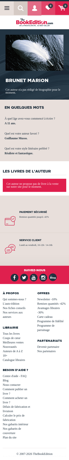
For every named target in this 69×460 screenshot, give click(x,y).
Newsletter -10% (47, 299)
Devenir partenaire (48, 346)
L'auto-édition (11, 303)
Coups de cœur (11, 338)
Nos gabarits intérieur (15, 424)
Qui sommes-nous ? (14, 299)
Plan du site (10, 437)
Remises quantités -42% (51, 303)
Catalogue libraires (14, 359)
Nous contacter (11, 384)
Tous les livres (11, 333)
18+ (5, 355)
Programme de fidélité (50, 321)
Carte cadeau (45, 316)
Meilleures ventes (13, 342)
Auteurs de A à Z (13, 351)
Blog (5, 380)
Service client (30, 240)
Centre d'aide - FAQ (14, 376)
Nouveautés (10, 346)
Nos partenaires (46, 351)
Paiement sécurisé (33, 212)
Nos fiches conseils (14, 308)
